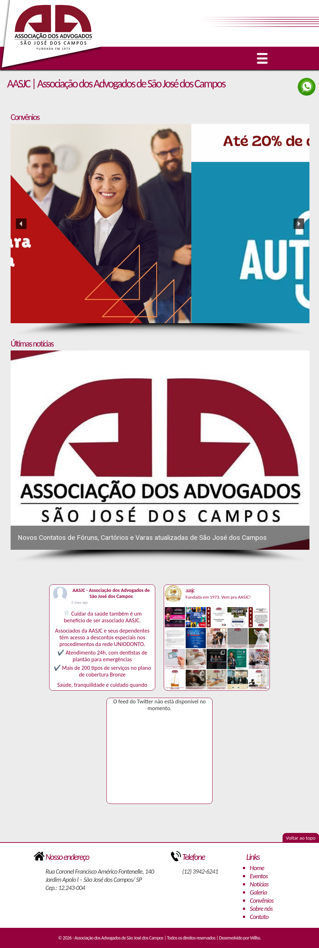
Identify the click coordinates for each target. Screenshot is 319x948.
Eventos (259, 876)
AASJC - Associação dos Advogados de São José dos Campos (111, 593)
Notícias (259, 884)
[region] (160, 230)
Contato (259, 917)
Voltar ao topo (300, 838)
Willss (255, 938)
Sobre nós (261, 908)
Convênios (261, 900)
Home (257, 868)
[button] (160, 223)
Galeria (258, 892)
